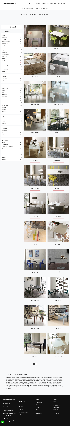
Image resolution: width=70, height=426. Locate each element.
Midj (3, 50)
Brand (51, 3)
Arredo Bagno (39, 411)
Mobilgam (5, 52)
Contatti (63, 3)
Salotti (37, 409)
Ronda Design (5, 65)
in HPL (4, 92)
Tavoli (36, 8)
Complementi (56, 409)
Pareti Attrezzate (40, 406)
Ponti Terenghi (6, 62)
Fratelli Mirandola (6, 41)
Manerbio (4, 155)
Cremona (4, 151)
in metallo (4, 107)
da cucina (5, 78)
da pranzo (5, 81)
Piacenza (4, 157)
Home (23, 8)
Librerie (37, 404)
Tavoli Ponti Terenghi (43, 8)
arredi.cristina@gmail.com (9, 413)
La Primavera (5, 43)
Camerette (55, 403)
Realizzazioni (45, 3)
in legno (4, 99)
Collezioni (38, 3)
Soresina (4, 159)
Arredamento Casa (30, 8)
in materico (5, 103)
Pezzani (4, 60)
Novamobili (5, 56)
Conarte (4, 39)
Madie (37, 407)
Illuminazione (56, 407)
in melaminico (6, 105)
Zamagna (5, 71)
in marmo (4, 101)
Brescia (4, 142)
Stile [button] (3, 117)
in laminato (5, 96)
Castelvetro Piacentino (8, 146)
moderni (4, 123)
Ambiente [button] (4, 76)
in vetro (4, 111)
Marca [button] (3, 35)
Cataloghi (57, 3)
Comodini (55, 399)
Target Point (5, 69)
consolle (4, 132)
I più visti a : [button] (5, 140)
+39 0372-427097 (9, 409)
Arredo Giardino (56, 414)
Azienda (31, 3)
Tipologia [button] (4, 128)
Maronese (5, 48)
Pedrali (4, 58)
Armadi (54, 401)
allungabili (5, 130)
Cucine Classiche (23, 412)
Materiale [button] (4, 86)
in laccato (5, 94)
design (4, 121)
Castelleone (5, 144)
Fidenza (4, 153)
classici (4, 119)
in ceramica (5, 88)
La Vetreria (5, 46)
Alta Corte (5, 37)
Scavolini (4, 67)
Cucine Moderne (23, 411)
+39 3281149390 (9, 410)
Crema (4, 148)
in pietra (4, 109)
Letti (37, 415)
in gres (4, 90)
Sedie (37, 399)
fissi (3, 135)
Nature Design (6, 54)
